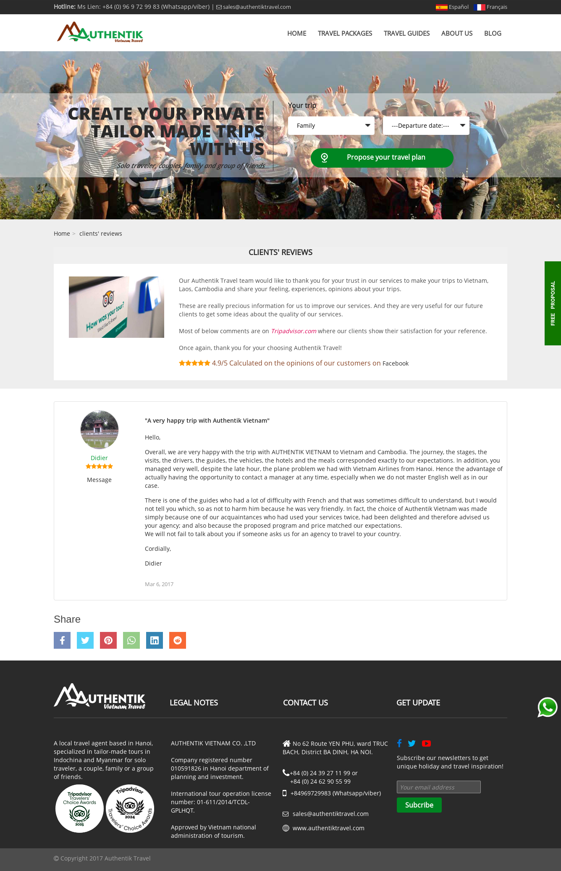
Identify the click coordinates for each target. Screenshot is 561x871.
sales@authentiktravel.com (253, 7)
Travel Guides (407, 33)
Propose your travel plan (386, 157)
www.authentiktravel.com (328, 828)
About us (456, 33)
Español (452, 7)
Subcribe (419, 805)
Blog (492, 33)
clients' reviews (100, 233)
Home (296, 33)
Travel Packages (345, 33)
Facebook (396, 363)
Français (490, 7)
